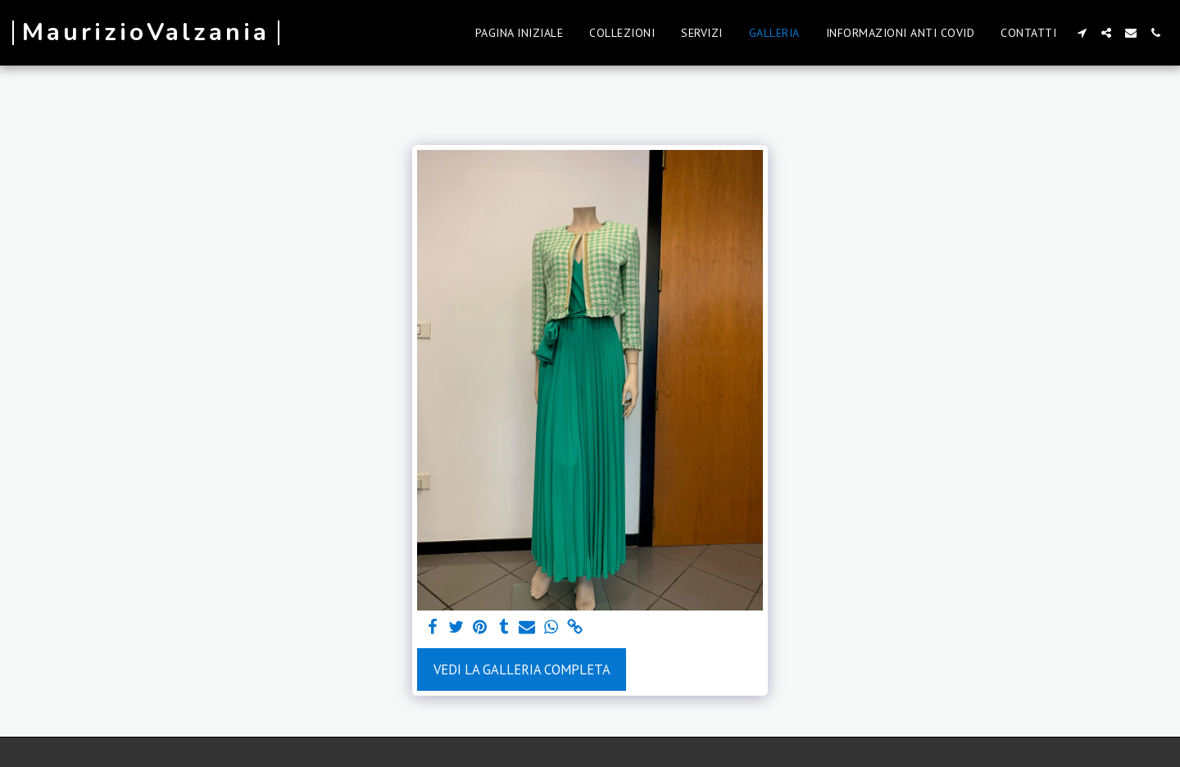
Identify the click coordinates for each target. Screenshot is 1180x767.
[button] (1081, 33)
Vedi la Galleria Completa (521, 669)
